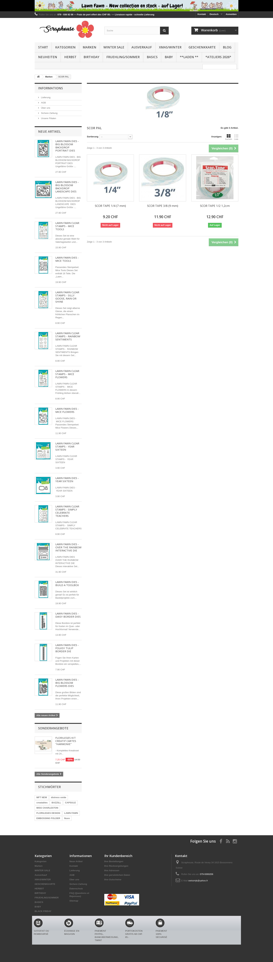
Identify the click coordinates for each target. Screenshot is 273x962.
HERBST (70, 57)
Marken (89, 47)
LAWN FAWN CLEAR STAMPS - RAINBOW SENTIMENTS (67, 336)
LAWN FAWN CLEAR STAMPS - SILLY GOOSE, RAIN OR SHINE (67, 296)
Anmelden (231, 14)
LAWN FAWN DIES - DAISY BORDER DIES (68, 615)
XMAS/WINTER (170, 47)
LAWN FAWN (71, 813)
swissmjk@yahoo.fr (198, 880)
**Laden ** (189, 57)
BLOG (227, 47)
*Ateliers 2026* (218, 57)
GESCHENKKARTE (202, 47)
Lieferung (45, 97)
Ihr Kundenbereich (118, 856)
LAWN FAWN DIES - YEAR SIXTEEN (67, 479)
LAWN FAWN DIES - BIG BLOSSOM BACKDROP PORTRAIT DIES (67, 145)
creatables (42, 802)
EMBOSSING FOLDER (48, 818)
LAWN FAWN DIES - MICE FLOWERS (67, 410)
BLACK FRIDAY (43, 911)
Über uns (45, 108)
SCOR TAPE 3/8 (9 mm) (162, 206)
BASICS (152, 57)
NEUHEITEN (47, 57)
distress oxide (58, 797)
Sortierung (92, 136)
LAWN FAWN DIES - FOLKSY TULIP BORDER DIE (67, 648)
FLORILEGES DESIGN (48, 813)
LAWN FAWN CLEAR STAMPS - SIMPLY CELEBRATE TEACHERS (67, 511)
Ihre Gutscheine (112, 879)
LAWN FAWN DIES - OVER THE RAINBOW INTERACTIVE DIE (68, 547)
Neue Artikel (49, 131)
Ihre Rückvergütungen (116, 866)
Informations (50, 88)
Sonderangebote (53, 728)
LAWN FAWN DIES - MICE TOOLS (67, 259)
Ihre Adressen (111, 870)
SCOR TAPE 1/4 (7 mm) (110, 206)
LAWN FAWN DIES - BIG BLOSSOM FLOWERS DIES (67, 683)
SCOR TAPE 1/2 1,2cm (215, 206)
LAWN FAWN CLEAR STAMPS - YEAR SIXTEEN (67, 446)
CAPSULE (70, 802)
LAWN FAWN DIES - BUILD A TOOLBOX (67, 583)
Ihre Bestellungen (113, 861)
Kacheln (228, 137)
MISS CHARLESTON (47, 808)
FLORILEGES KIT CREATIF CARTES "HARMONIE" (65, 741)
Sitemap (73, 900)
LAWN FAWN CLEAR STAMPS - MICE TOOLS (67, 226)
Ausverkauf (141, 47)
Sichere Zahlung (48, 113)
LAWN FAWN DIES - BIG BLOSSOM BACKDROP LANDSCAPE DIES (67, 186)
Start (43, 47)
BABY (169, 57)
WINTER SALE (113, 47)
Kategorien (65, 47)
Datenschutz (76, 888)
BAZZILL (56, 802)
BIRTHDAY (91, 57)
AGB (43, 102)
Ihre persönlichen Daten (117, 875)
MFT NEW (41, 797)
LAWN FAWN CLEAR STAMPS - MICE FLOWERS (67, 374)
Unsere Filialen (48, 118)
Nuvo (67, 818)
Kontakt (201, 14)
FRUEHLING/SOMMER (123, 57)
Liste (236, 137)
